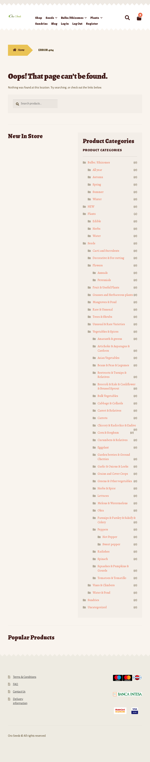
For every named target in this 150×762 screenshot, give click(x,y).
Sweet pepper (111, 544)
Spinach (103, 559)
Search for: (127, 18)
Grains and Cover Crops (113, 474)
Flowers (98, 265)
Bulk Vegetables (108, 396)
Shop (38, 17)
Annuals (103, 273)
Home (21, 50)
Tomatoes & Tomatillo (112, 578)
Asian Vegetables (108, 358)
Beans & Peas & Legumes (113, 365)
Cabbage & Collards (110, 403)
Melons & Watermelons (113, 503)
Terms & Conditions (24, 676)
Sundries (41, 23)
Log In (65, 23)
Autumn (98, 177)
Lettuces (103, 496)
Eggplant (103, 447)
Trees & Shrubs (102, 317)
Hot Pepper (110, 537)
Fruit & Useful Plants (106, 287)
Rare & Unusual (103, 309)
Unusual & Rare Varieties (109, 324)
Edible (97, 221)
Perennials (104, 280)
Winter (97, 199)
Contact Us (19, 691)
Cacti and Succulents (106, 251)
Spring (97, 184)
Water (97, 236)
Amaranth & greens (110, 339)
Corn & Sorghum (108, 433)
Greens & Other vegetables (115, 481)
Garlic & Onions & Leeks (113, 466)
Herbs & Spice (107, 488)
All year (97, 170)
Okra (101, 510)
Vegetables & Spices (105, 332)
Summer (98, 192)
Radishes (104, 551)
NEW (91, 207)
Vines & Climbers (104, 585)
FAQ (15, 684)
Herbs (96, 229)
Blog (54, 23)
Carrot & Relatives (109, 410)
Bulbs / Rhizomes (72, 17)
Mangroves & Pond (105, 302)
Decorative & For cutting (108, 258)
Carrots (102, 418)
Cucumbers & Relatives (113, 440)
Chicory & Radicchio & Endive (117, 425)
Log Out (77, 23)
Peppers (103, 529)
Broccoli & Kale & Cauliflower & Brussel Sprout (116, 386)
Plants (94, 17)
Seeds (50, 17)
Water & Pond (101, 593)
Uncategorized (97, 607)
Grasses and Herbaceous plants (113, 295)
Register (92, 23)
